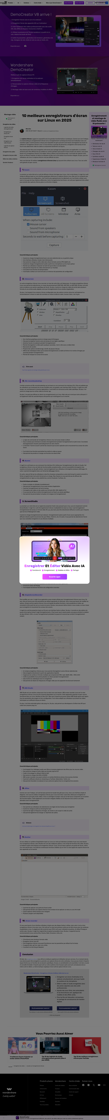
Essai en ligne (54, 577)
